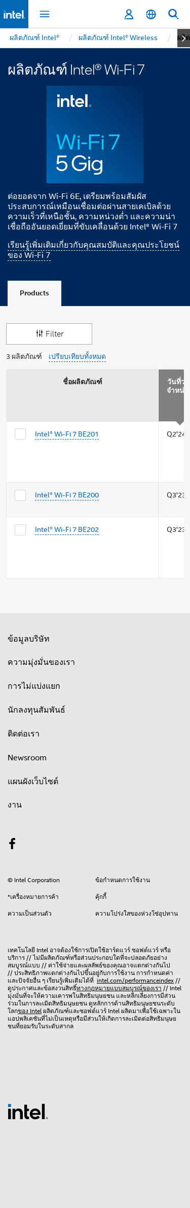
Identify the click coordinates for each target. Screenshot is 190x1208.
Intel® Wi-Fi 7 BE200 (67, 494)
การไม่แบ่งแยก (34, 686)
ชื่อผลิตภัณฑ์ (82, 382)
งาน (15, 805)
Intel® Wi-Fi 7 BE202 (67, 529)
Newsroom (27, 758)
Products (34, 293)
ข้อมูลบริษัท (29, 639)
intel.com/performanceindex (135, 980)
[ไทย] (151, 14)
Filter (49, 333)
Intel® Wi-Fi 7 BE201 (67, 434)
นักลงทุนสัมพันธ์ (36, 710)
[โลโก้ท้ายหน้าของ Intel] (28, 1111)
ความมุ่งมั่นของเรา (41, 662)
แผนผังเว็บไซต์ (33, 782)
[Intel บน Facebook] (12, 845)
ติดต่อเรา (24, 734)
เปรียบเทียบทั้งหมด (77, 356)
